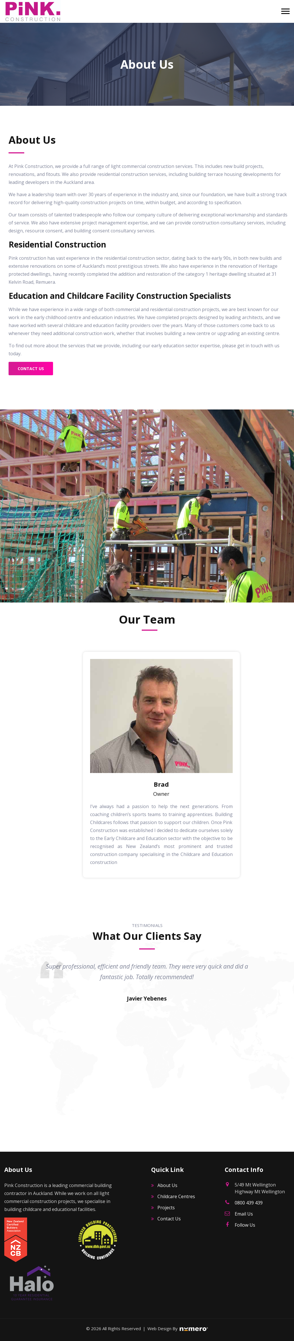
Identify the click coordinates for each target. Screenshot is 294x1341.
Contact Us (31, 368)
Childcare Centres (176, 1196)
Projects (166, 1207)
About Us (167, 1185)
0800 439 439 (249, 1203)
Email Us (244, 1214)
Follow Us (245, 1225)
